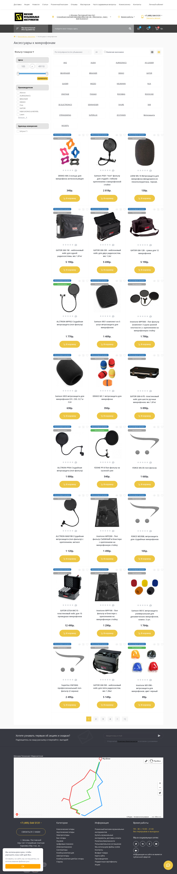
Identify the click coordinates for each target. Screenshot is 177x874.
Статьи (45, 4)
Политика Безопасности (127, 741)
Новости (35, 4)
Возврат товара (101, 853)
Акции (27, 4)
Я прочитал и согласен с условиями (132, 741)
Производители (101, 858)
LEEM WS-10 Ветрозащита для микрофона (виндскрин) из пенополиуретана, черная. (144, 179)
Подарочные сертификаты (106, 861)
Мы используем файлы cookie (107, 847)
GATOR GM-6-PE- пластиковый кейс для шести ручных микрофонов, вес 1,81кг (144, 399)
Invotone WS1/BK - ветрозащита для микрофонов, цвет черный (145, 688)
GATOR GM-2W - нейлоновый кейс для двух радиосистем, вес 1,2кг (107, 253)
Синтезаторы (61, 850)
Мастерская (85, 4)
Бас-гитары (61, 838)
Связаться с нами (31, 832)
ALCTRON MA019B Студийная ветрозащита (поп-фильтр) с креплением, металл (70, 539)
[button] (82, 17)
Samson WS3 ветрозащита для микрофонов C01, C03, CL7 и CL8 (69, 399)
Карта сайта (100, 856)
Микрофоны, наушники (26, 36)
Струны (59, 861)
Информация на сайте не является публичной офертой (147, 855)
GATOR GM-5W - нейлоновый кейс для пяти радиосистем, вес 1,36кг (107, 688)
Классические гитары (65, 829)
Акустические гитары (65, 832)
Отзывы (74, 4)
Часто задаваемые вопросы (104, 4)
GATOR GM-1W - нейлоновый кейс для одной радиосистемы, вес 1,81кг (70, 253)
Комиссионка (124, 4)
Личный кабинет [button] (156, 4)
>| (125, 719)
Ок (22, 866)
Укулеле (59, 841)
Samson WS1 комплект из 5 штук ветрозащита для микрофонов (107, 324)
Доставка (17, 4)
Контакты (137, 4)
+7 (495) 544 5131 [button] (31, 822)
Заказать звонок (153, 18)
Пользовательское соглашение (108, 844)
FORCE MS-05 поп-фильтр (144, 468)
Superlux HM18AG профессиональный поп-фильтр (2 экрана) (70, 688)
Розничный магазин (59, 4)
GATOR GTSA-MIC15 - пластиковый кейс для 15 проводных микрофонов (69, 613)
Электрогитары (62, 835)
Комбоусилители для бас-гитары (70, 858)
